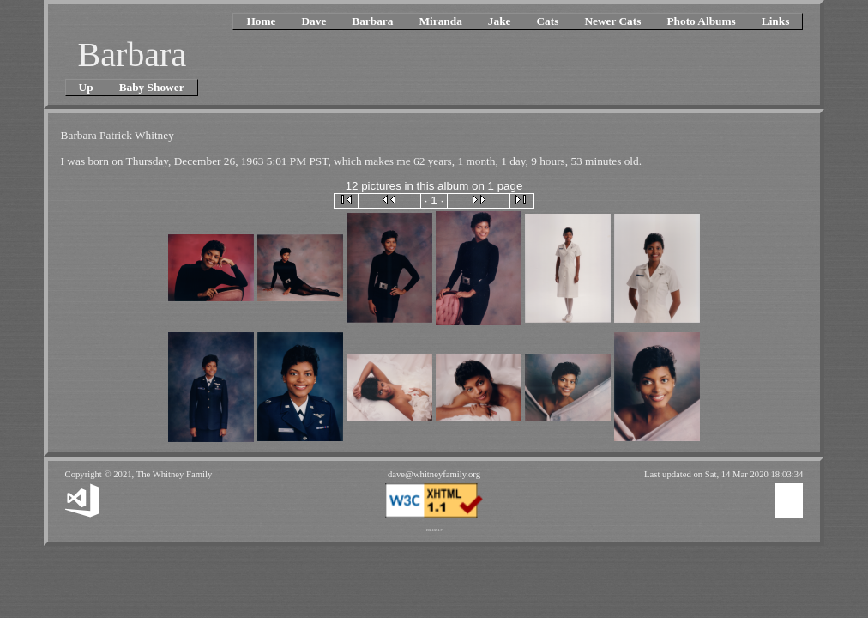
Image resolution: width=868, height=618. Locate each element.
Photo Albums (700, 21)
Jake (499, 21)
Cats (547, 21)
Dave (313, 21)
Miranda (440, 21)
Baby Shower (151, 87)
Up (86, 87)
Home (260, 21)
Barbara (372, 21)
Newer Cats (612, 21)
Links (776, 21)
